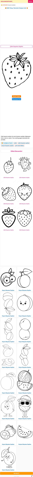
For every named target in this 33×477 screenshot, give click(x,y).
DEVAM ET (16, 473)
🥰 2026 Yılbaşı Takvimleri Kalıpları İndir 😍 (16, 8)
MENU (30, 1)
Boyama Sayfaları (11, 5)
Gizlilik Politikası (16, 476)
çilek (15, 143)
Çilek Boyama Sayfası (8, 177)
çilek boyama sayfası (23, 143)
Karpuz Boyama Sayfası (24, 393)
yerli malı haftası (19, 145)
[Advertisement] (16, 27)
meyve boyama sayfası (7, 145)
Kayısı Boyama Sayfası (8, 290)
